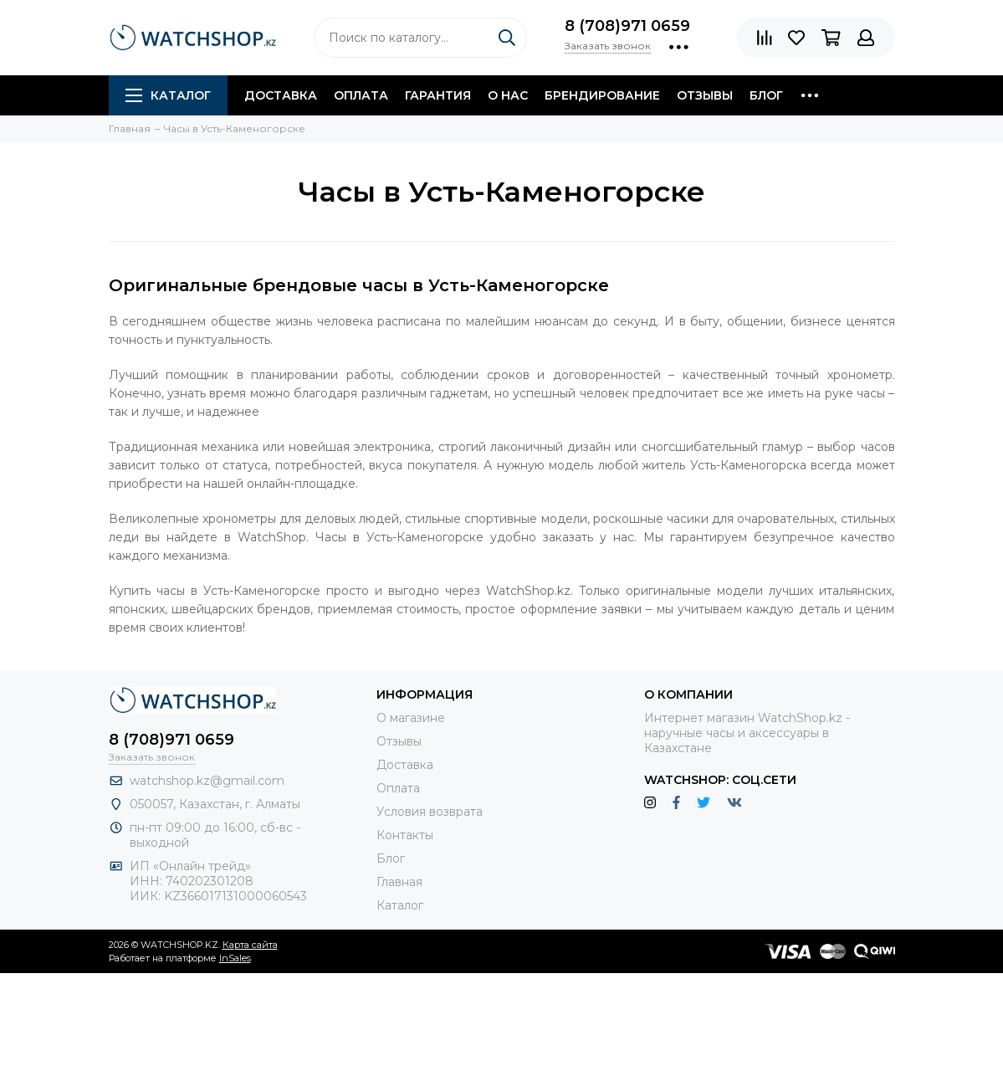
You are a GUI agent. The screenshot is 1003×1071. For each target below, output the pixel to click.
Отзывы (705, 95)
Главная (399, 881)
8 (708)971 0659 (627, 26)
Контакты (404, 835)
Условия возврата (429, 811)
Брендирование (602, 95)
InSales (235, 958)
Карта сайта (250, 945)
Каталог (168, 95)
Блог (766, 95)
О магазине (410, 717)
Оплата (361, 95)
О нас (508, 95)
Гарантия (438, 95)
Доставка (280, 95)
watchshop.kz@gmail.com (207, 780)
